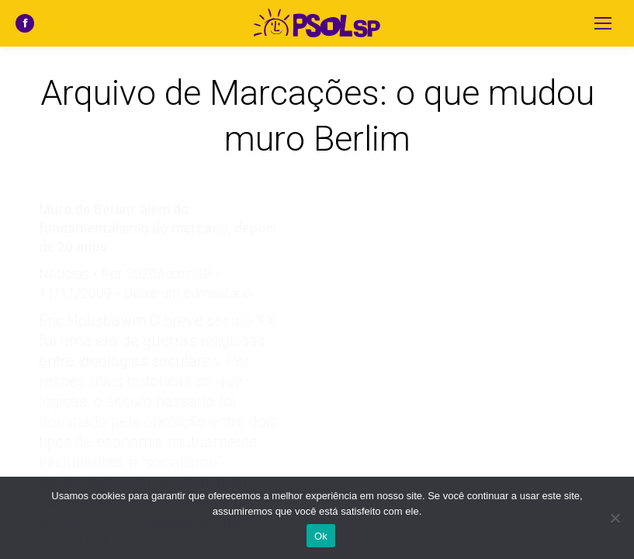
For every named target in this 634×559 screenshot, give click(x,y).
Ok (320, 536)
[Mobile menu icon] (602, 23)
